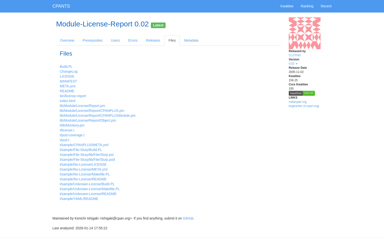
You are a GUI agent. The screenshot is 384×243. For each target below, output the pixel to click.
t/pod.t (64, 140)
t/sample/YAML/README (79, 199)
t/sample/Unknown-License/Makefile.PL (90, 189)
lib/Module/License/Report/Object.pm (88, 120)
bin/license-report (73, 96)
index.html (67, 101)
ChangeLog (68, 71)
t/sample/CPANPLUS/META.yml (84, 145)
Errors (133, 40)
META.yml (67, 86)
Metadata (191, 40)
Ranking (307, 6)
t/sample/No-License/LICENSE (83, 164)
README (67, 91)
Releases (153, 40)
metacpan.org (298, 102)
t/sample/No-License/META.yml (84, 169)
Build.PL (66, 67)
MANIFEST (68, 81)
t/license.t (67, 130)
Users (115, 40)
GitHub (188, 218)
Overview (67, 40)
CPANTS (61, 6)
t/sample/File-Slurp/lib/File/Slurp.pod (87, 160)
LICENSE (67, 76)
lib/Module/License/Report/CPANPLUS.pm (92, 111)
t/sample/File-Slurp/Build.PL (81, 150)
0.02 (293, 63)
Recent (326, 6)
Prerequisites (93, 40)
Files (172, 40)
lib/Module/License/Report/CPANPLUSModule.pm (97, 115)
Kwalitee (286, 6)
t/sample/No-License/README (83, 179)
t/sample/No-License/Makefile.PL (85, 174)
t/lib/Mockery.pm (72, 125)
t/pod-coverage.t (72, 135)
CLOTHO (295, 55)
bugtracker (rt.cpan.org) (304, 106)
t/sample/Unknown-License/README (88, 194)
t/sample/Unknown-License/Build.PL (87, 184)
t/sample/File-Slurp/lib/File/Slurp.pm (87, 155)
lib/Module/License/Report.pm (82, 106)
